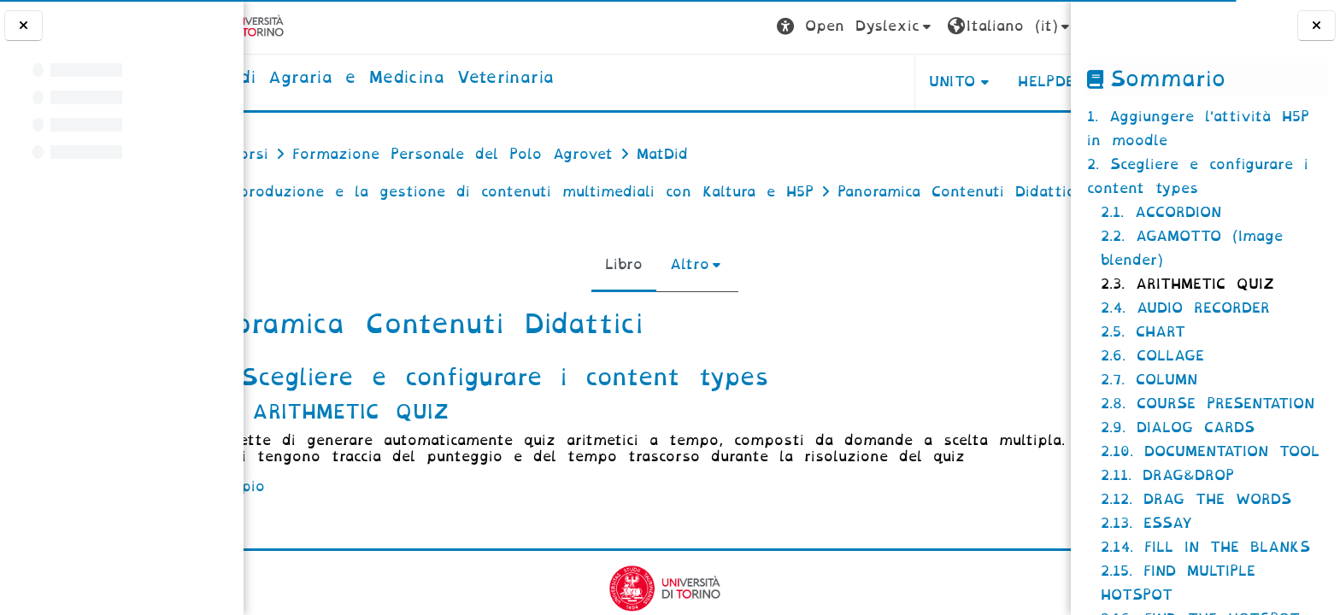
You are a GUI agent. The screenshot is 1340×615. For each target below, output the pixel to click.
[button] (761, 27)
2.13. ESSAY (1146, 523)
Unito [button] (858, 81)
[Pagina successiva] (1065, 424)
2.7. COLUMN (1149, 380)
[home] (439, 78)
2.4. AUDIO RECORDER (1185, 308)
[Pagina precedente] (249, 424)
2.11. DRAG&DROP (1167, 475)
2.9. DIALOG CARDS (1178, 427)
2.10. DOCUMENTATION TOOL (1210, 451)
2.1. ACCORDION (1161, 212)
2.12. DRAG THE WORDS (1196, 499)
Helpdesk (963, 81)
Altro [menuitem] (682, 302)
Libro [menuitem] (616, 302)
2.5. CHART (1143, 332)
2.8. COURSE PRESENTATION (1207, 403)
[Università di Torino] (309, 26)
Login (1023, 26)
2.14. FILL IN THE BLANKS (1205, 547)
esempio (312, 540)
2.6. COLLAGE (1152, 356)
